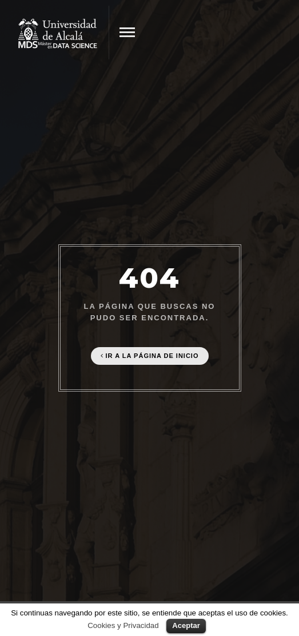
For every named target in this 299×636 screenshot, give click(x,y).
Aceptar (186, 625)
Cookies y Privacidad (122, 625)
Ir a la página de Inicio (150, 355)
